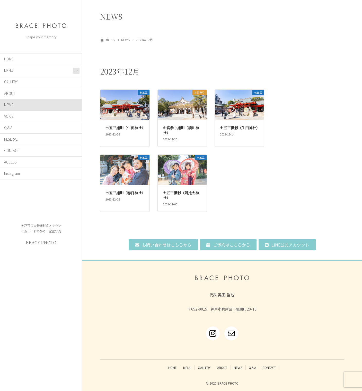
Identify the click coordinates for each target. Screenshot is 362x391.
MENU (8, 70)
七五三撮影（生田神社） (125, 127)
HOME (8, 58)
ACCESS (10, 162)
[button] (163, 244)
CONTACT (11, 150)
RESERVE (10, 139)
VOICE (8, 116)
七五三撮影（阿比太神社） (181, 195)
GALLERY (11, 81)
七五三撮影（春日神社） (125, 192)
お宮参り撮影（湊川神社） (181, 130)
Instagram (12, 173)
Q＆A (8, 127)
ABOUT (9, 93)
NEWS (8, 104)
